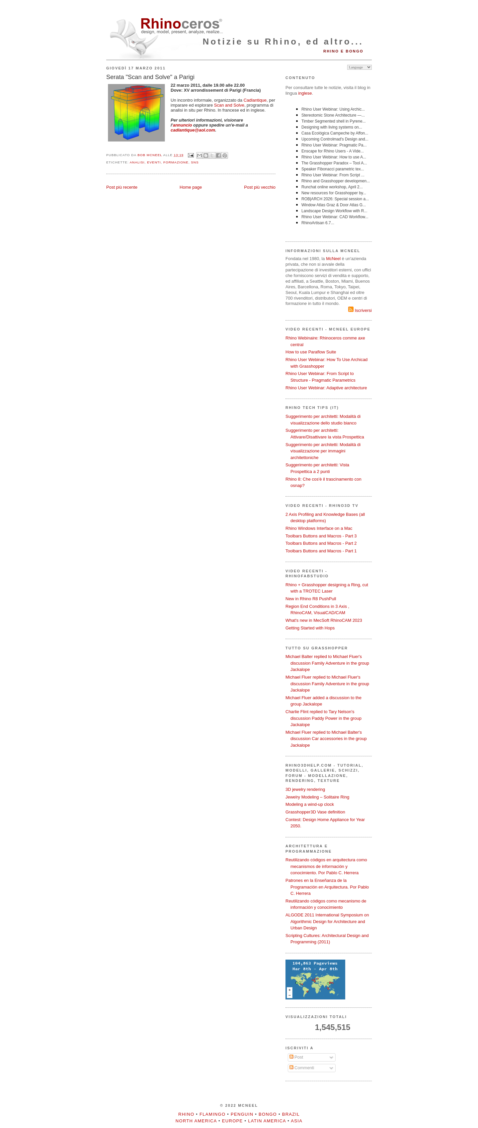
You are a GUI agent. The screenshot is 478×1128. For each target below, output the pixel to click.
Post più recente (121, 187)
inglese (305, 93)
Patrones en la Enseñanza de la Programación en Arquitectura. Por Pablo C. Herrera (327, 887)
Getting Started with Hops (310, 627)
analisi (137, 162)
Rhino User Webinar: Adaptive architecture (326, 387)
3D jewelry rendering (305, 789)
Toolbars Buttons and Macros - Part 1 (321, 550)
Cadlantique (255, 100)
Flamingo (212, 1114)
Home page (191, 187)
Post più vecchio (260, 187)
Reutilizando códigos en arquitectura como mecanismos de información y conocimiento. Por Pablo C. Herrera (326, 866)
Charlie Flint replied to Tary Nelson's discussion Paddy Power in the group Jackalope (323, 718)
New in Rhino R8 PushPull (310, 598)
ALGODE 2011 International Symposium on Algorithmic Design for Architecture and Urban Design (327, 921)
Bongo (268, 1114)
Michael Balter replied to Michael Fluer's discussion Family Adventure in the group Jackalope (327, 663)
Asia (296, 1120)
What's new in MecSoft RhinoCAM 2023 (323, 620)
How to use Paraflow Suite (310, 351)
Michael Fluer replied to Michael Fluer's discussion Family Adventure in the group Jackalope (327, 684)
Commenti (301, 1067)
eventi (154, 162)
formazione (176, 162)
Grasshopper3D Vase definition (315, 811)
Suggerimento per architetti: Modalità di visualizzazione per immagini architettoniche (322, 451)
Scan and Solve (229, 105)
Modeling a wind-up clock (309, 804)
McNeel (333, 258)
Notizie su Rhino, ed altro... (283, 42)
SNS (195, 162)
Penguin (242, 1114)
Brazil (291, 1114)
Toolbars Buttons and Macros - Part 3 (321, 535)
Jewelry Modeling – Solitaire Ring (317, 797)
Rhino (186, 1114)
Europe (232, 1120)
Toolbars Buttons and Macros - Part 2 (321, 543)
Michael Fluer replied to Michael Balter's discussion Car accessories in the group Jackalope (326, 739)
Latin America (267, 1120)
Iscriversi (360, 310)
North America (196, 1120)
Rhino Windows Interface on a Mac (319, 528)
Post (296, 1057)
